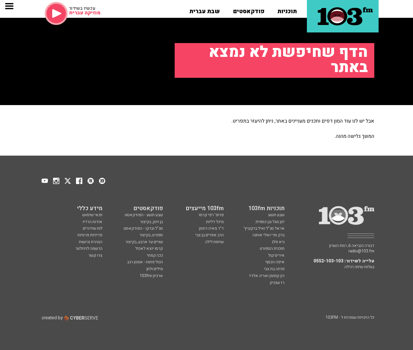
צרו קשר (95, 255)
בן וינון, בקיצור (151, 222)
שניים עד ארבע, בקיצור (144, 242)
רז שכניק (277, 283)
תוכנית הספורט (272, 248)
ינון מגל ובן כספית (270, 222)
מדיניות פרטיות (89, 235)
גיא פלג (278, 242)
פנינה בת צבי (274, 269)
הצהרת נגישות (90, 242)
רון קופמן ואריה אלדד (267, 276)
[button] (287, 9)
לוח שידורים (92, 228)
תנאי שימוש (92, 215)
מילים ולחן (154, 269)
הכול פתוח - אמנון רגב (145, 262)
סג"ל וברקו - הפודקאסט (143, 228)
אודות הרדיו (92, 222)
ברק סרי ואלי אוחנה (268, 235)
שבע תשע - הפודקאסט (144, 215)
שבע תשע (276, 215)
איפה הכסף (275, 262)
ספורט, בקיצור (151, 235)
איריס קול (276, 255)
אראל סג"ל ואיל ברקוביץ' (264, 228)
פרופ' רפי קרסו (211, 215)
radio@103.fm (361, 251)
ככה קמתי (155, 255)
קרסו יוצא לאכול (149, 248)
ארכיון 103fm (151, 276)
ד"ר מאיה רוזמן (211, 228)
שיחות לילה (214, 242)
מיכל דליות (215, 222)
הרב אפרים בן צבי (209, 235)
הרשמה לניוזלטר (88, 248)
